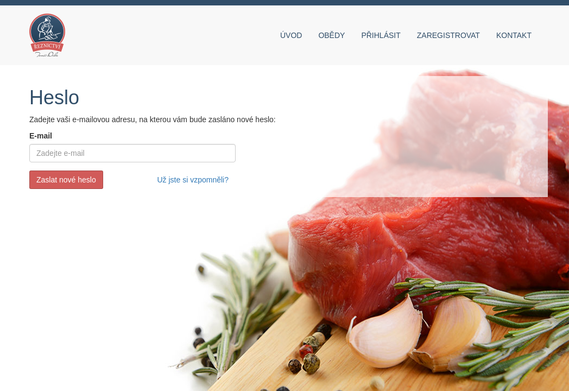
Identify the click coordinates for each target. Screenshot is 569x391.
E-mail (40, 135)
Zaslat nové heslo (66, 179)
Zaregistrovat (448, 35)
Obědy (331, 35)
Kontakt (514, 35)
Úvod (291, 35)
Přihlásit (380, 35)
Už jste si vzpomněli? (193, 179)
